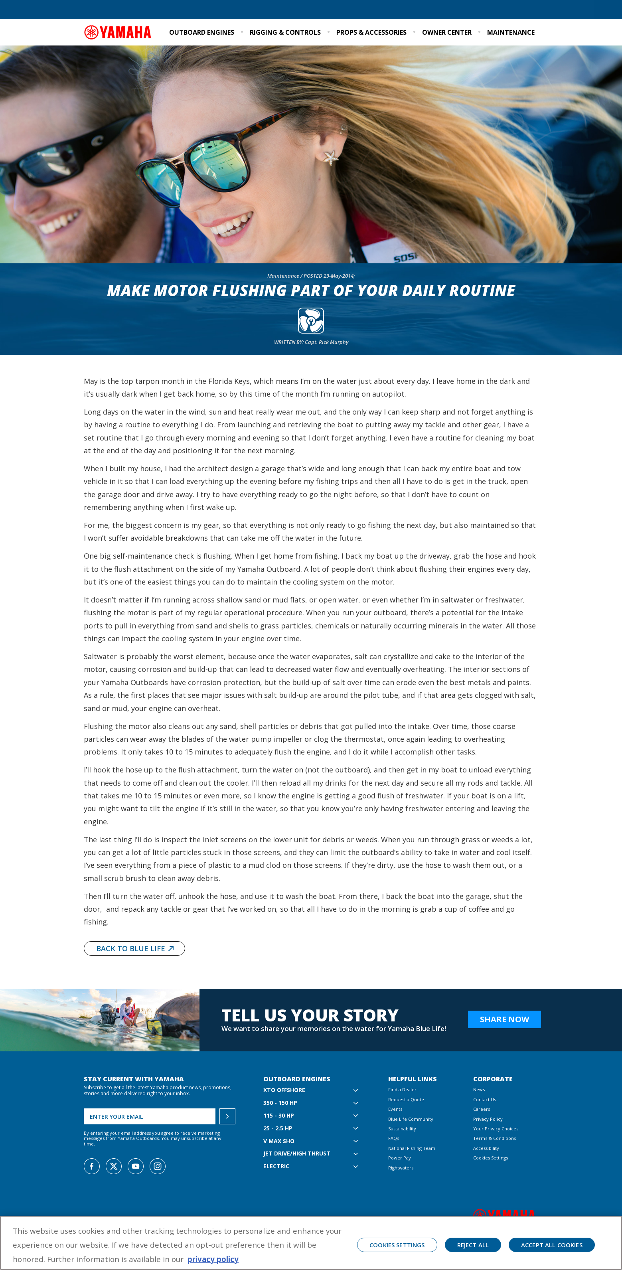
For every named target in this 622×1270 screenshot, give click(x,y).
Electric (276, 1166)
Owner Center (447, 32)
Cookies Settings (490, 1158)
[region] (311, 1243)
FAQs (393, 1138)
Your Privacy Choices (495, 1129)
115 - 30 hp (278, 1115)
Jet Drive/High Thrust (296, 1153)
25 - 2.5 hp (277, 1128)
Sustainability (452, 10)
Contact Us (484, 1099)
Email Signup (520, 10)
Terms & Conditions (494, 1138)
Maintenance (511, 32)
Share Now (504, 1019)
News (479, 1089)
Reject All (473, 1245)
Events (487, 10)
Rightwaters (400, 1168)
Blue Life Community (400, 10)
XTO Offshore (284, 1090)
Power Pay (399, 1158)
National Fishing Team (411, 1148)
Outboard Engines (201, 32)
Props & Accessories (371, 32)
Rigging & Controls (285, 32)
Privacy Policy (488, 1119)
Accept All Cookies (552, 1245)
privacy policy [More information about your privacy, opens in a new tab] (213, 1259)
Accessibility (486, 1148)
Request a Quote (147, 10)
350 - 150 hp (280, 1103)
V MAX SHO (278, 1141)
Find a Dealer (103, 10)
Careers (481, 1109)
